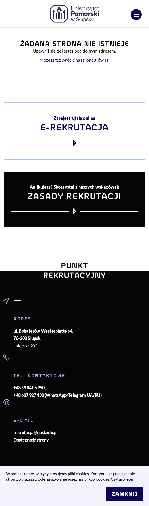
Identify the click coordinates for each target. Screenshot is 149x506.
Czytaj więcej (122, 479)
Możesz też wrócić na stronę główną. (74, 60)
